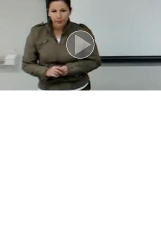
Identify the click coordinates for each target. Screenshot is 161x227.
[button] (80, 45)
